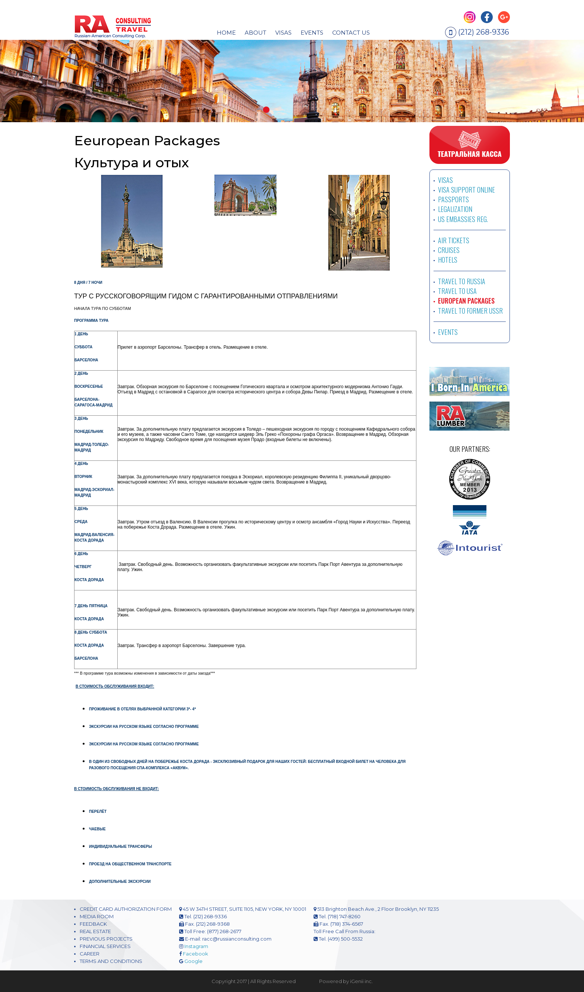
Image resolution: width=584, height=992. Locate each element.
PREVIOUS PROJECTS (106, 939)
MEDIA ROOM (97, 916)
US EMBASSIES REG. (463, 219)
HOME (226, 32)
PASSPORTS (453, 199)
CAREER (89, 954)
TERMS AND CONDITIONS (111, 961)
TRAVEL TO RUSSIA (461, 281)
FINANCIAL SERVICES (105, 946)
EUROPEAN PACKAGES (466, 300)
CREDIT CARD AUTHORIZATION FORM (126, 909)
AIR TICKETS (453, 240)
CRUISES (449, 250)
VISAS (445, 180)
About (255, 32)
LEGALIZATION (455, 209)
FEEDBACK (93, 924)
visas (283, 32)
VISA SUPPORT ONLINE (466, 189)
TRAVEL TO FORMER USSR (470, 311)
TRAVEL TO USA (457, 291)
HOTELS (447, 259)
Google (193, 961)
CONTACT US (351, 32)
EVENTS (312, 32)
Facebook (195, 954)
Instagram (196, 946)
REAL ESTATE (95, 931)
